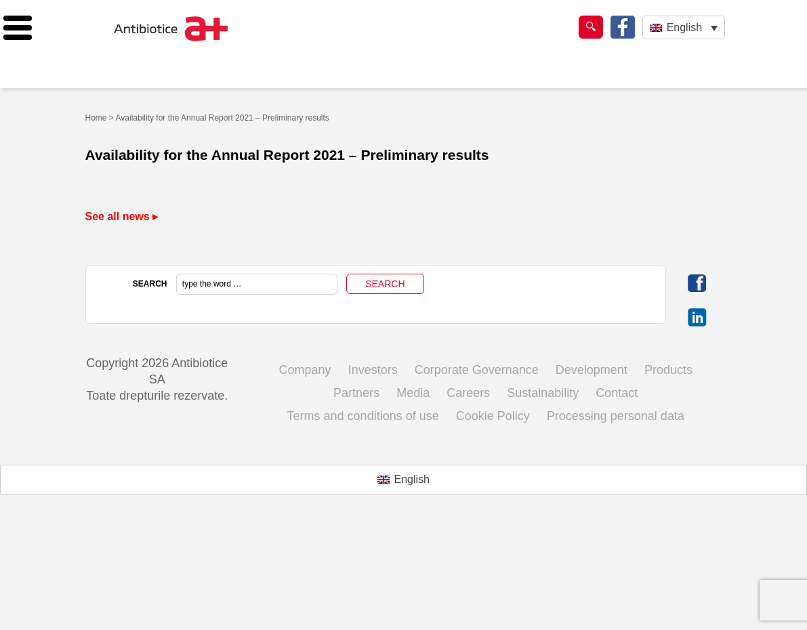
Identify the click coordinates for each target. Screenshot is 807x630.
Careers (468, 393)
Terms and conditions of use (363, 416)
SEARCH (150, 284)
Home (96, 118)
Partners (356, 393)
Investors (373, 370)
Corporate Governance (477, 370)
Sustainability (543, 393)
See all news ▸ (122, 216)
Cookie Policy (493, 416)
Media (413, 393)
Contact (617, 393)
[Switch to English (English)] (403, 479)
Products (668, 370)
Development (591, 370)
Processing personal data (615, 416)
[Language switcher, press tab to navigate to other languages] (683, 27)
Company (305, 370)
